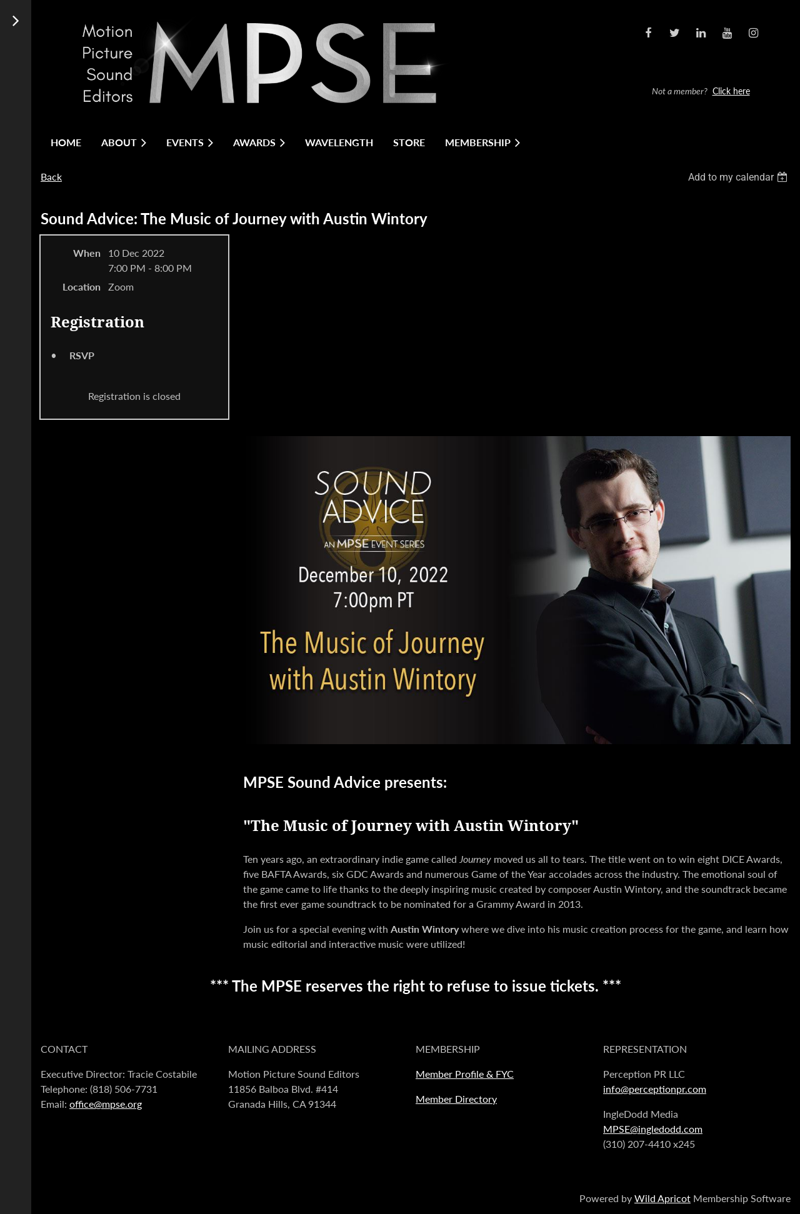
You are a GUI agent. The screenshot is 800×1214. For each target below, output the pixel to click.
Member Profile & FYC (465, 1074)
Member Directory (456, 1099)
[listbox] (739, 177)
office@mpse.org (105, 1104)
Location (81, 286)
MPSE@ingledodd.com (652, 1129)
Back (51, 176)
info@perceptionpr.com (654, 1089)
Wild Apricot (662, 1198)
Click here (731, 91)
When (87, 253)
